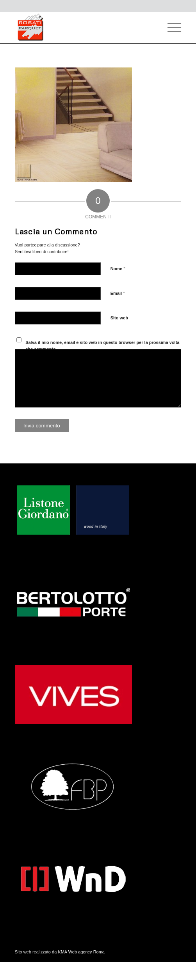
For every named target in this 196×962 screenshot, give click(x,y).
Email (117, 293)
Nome (118, 268)
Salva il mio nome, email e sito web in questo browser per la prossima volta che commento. (102, 345)
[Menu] (170, 27)
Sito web (119, 317)
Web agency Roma (86, 952)
